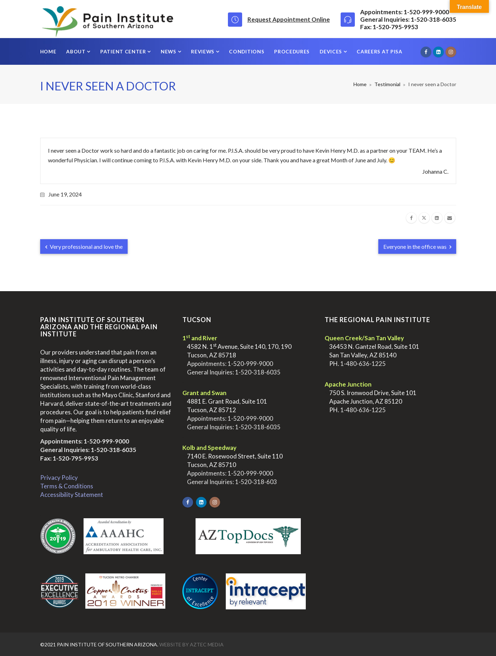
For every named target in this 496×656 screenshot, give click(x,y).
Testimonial (387, 84)
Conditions (246, 51)
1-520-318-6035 (113, 449)
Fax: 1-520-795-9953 (69, 458)
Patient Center (123, 51)
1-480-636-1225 (363, 363)
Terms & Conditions (66, 486)
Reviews (203, 51)
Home (48, 51)
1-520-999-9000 (106, 441)
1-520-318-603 (256, 482)
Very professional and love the (84, 246)
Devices (331, 51)
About (76, 51)
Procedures (292, 51)
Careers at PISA (379, 51)
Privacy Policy (59, 477)
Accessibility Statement (71, 494)
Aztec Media (207, 644)
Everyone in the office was (417, 246)
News (169, 51)
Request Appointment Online (288, 19)
